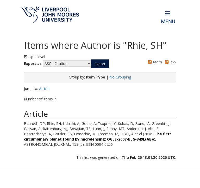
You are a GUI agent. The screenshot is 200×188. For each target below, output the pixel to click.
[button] (100, 63)
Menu (168, 22)
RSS (169, 61)
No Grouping (120, 77)
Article (44, 88)
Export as (33, 63)
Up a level (34, 56)
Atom (154, 61)
